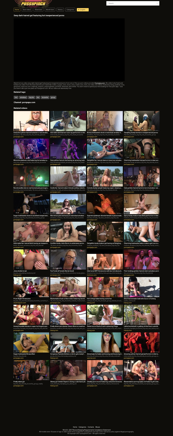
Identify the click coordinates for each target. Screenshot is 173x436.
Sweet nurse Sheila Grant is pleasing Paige (102, 326)
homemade (27, 190)
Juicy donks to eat (20, 271)
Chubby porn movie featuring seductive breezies (104, 382)
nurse (89, 328)
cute (51, 384)
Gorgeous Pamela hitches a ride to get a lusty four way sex (68, 354)
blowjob (30, 301)
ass (20, 273)
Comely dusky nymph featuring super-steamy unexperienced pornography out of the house (105, 188)
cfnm (67, 273)
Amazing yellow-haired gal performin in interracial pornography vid (142, 354)
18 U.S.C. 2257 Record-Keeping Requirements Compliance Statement (86, 430)
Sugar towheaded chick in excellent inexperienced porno (31, 216)
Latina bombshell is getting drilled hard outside (141, 326)
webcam (117, 356)
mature (52, 190)
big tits (31, 97)
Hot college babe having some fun (99, 299)
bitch (15, 245)
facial (80, 245)
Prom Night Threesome (21, 299)
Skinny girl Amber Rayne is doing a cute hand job (67, 382)
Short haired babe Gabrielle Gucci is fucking (140, 299)
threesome (91, 273)
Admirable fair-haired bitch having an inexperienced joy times (31, 243)
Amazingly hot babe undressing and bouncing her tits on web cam (105, 354)
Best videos (27, 10)
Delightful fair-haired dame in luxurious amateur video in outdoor (105, 160)
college (89, 301)
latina (24, 273)
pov (67, 384)
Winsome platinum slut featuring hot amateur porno (31, 160)
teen (24, 135)
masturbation (82, 301)
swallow (59, 328)
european (147, 384)
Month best (50, 10)
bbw (88, 384)
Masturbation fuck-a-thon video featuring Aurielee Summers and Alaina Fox (68, 299)
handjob (133, 328)
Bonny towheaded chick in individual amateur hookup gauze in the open (105, 132)
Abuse (97, 427)
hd (34, 273)
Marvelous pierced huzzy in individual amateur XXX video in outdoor (68, 216)
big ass (15, 273)
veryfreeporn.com (19, 303)
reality (159, 356)
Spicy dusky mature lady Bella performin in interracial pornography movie (142, 216)
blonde (37, 135)
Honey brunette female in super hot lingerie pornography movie (31, 326)
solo (83, 190)
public (126, 301)
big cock (76, 328)
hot (16, 97)
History (60, 10)
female (58, 190)
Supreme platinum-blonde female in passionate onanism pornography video (105, 216)
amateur (23, 97)
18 (21, 135)
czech (131, 301)
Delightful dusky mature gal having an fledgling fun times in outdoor (105, 243)
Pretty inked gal (19, 382)
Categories (70, 10)
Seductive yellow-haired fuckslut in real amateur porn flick (31, 132)
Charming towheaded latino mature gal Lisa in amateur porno (142, 243)
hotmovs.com (92, 275)
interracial (53, 135)
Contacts (91, 427)
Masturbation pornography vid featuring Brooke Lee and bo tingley (142, 382)
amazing (57, 162)
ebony (100, 273)
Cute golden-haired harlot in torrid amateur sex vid (142, 188)
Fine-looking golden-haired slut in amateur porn (141, 271)
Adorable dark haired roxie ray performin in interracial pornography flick (68, 132)
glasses (42, 135)
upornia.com (91, 358)
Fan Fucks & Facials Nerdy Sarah (62, 271)
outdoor (96, 162)
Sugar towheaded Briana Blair (24, 354)
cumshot (158, 245)
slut (14, 162)
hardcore (30, 273)
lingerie (31, 328)
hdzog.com (17, 275)
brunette (45, 97)
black (74, 135)
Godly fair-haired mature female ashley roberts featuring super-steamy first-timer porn (68, 188)
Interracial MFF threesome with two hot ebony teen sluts (105, 271)
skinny (72, 384)
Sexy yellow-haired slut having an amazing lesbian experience (68, 160)
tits (38, 97)
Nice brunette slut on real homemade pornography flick (31, 188)
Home (17, 10)
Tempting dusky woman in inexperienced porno (141, 132)
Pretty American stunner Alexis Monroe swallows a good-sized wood (68, 326)
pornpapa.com (28, 102)
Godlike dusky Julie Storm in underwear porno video (68, 243)
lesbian (62, 162)
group (53, 97)
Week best (38, 10)
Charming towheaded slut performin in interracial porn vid (142, 160)
